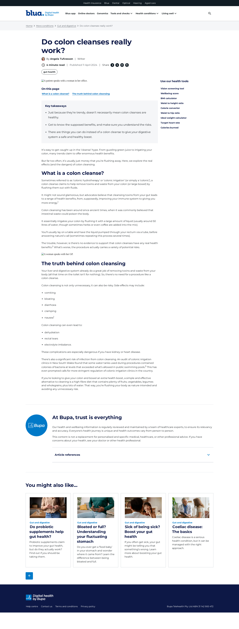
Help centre (32, 601)
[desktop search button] (209, 13)
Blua (106, 3)
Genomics (102, 13)
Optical (126, 3)
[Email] (122, 65)
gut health (49, 72)
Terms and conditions (66, 601)
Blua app (70, 13)
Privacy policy (88, 601)
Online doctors (86, 13)
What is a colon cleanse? (55, 91)
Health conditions (142, 13)
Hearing (137, 3)
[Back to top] (29, 570)
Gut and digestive (66, 25)
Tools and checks (120, 13)
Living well (160, 13)
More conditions (45, 25)
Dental (115, 3)
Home (29, 25)
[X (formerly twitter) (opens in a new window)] (117, 65)
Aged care (150, 3)
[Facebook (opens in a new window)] (112, 65)
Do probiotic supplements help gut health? (46, 526)
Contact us (46, 601)
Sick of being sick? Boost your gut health (142, 526)
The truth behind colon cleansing (91, 91)
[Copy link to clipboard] (127, 65)
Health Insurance (92, 3)
